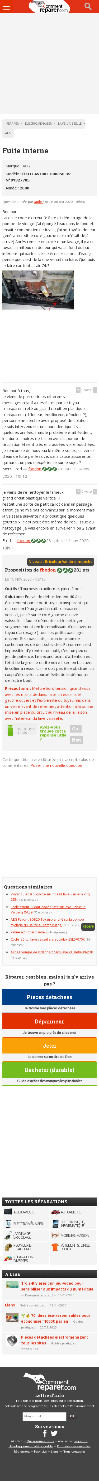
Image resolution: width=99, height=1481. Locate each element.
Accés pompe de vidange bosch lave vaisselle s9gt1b (52, 952)
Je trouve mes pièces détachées (49, 1008)
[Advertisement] (49, 63)
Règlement (22, 1451)
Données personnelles (74, 1446)
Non (76, 740)
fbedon (35, 468)
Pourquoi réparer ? (39, 1295)
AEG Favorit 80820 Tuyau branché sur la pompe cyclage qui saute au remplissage (47, 922)
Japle (38, 202)
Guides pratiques (32, 1305)
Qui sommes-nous (40, 1441)
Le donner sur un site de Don (50, 1057)
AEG (26, 165)
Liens (10, 1304)
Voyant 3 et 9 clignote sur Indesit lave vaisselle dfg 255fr (50, 897)
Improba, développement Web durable (48, 1444)
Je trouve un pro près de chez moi (49, 1033)
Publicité (40, 1451)
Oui (76, 729)
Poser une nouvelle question (56, 765)
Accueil (50, 6)
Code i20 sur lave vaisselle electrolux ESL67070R (48, 939)
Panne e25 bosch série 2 (29, 932)
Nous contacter (74, 1451)
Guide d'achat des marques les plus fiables (49, 1081)
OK (72, 1416)
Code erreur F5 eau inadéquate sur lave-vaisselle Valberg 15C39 (48, 909)
